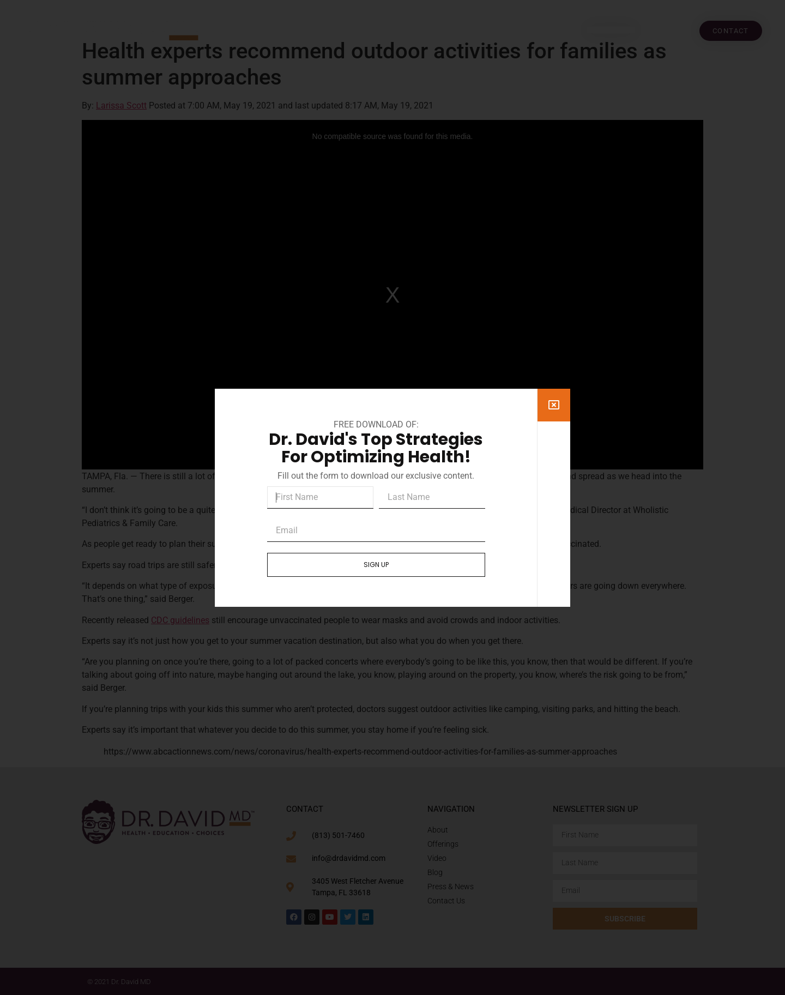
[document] (392, 497)
